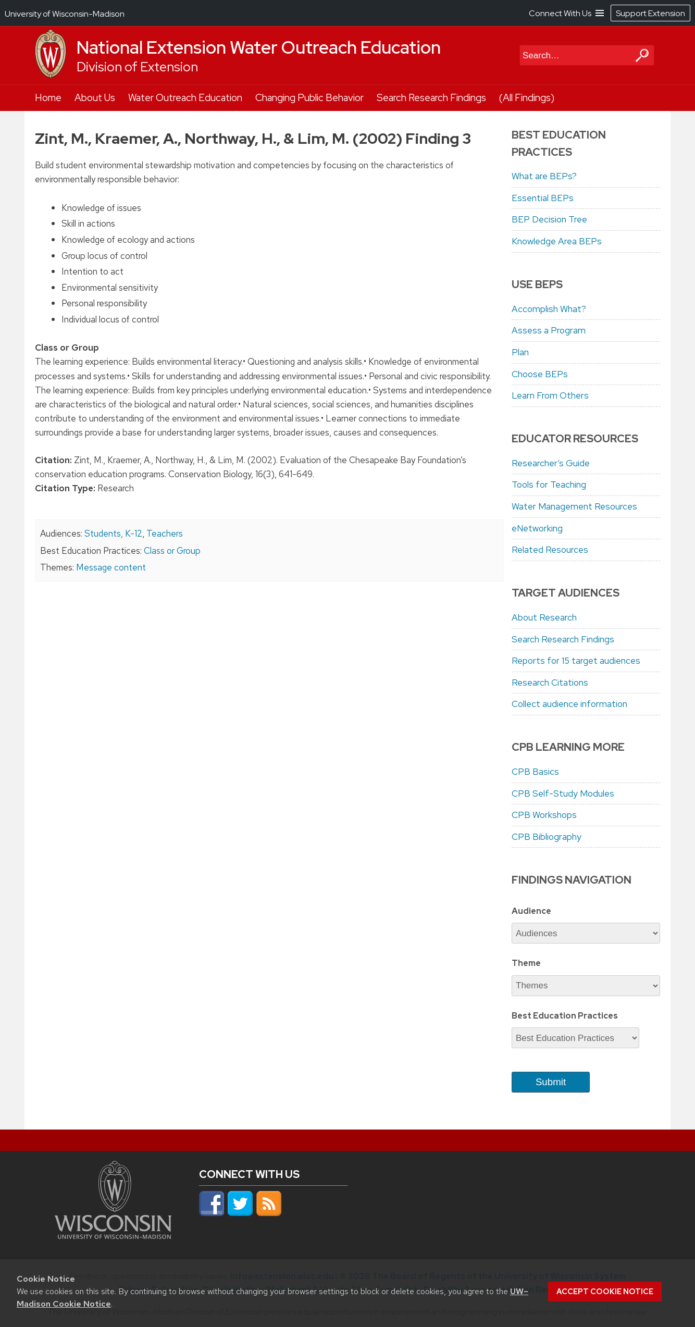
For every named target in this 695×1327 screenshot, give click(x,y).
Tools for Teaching (549, 484)
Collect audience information (569, 704)
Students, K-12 (113, 533)
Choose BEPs (540, 374)
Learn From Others (550, 395)
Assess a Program (549, 330)
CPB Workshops (544, 815)
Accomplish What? (549, 309)
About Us (95, 97)
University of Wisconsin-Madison (65, 13)
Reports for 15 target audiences (576, 660)
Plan (520, 352)
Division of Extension (137, 67)
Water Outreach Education (185, 97)
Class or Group (172, 550)
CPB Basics (535, 771)
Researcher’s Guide (551, 463)
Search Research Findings (431, 97)
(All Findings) (526, 97)
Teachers (164, 533)
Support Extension (650, 13)
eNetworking (537, 528)
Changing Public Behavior (309, 97)
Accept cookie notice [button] (604, 1291)
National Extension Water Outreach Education (259, 47)
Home (48, 97)
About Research (544, 617)
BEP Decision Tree (549, 219)
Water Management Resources (574, 506)
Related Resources (550, 549)
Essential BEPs (543, 198)
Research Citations (550, 682)
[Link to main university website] (113, 1236)
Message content (111, 567)
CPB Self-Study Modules (563, 793)
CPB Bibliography (546, 836)
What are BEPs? (544, 176)
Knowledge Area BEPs (557, 241)
